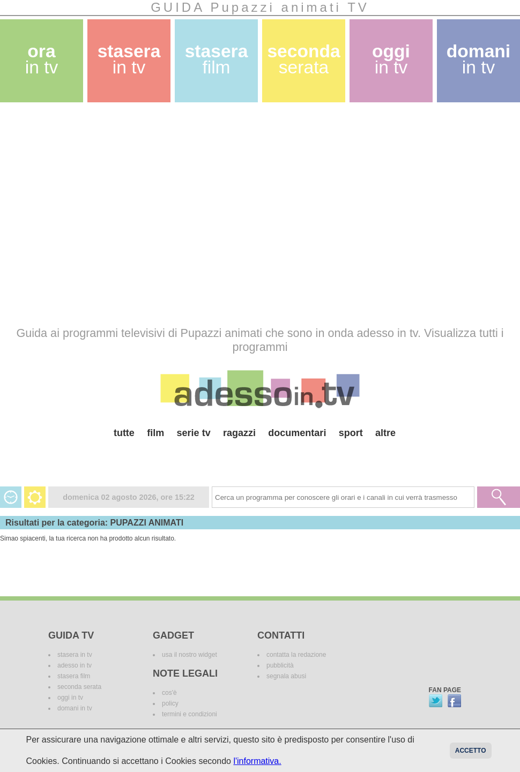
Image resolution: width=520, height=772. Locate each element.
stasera (129, 59)
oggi (391, 59)
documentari (297, 433)
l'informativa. (257, 761)
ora (41, 59)
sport (351, 433)
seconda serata (79, 687)
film (155, 433)
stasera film (73, 676)
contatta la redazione (296, 654)
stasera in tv (74, 654)
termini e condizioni (189, 714)
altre (385, 433)
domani (478, 59)
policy (170, 703)
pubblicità (280, 665)
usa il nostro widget (189, 654)
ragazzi (239, 433)
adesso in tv (74, 665)
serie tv (194, 433)
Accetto (470, 750)
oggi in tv (70, 697)
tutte (124, 433)
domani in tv (74, 708)
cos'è (169, 692)
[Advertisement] (100, 213)
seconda (303, 59)
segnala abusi (286, 676)
